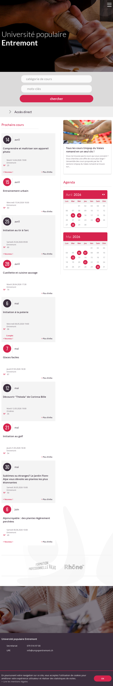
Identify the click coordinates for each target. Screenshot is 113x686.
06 (79, 253)
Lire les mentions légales (15, 681)
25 (98, 220)
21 (85, 262)
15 (79, 215)
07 (85, 253)
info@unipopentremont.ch (40, 650)
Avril (73, 195)
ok (102, 678)
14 (73, 215)
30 (98, 267)
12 (73, 257)
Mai (73, 237)
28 (73, 225)
